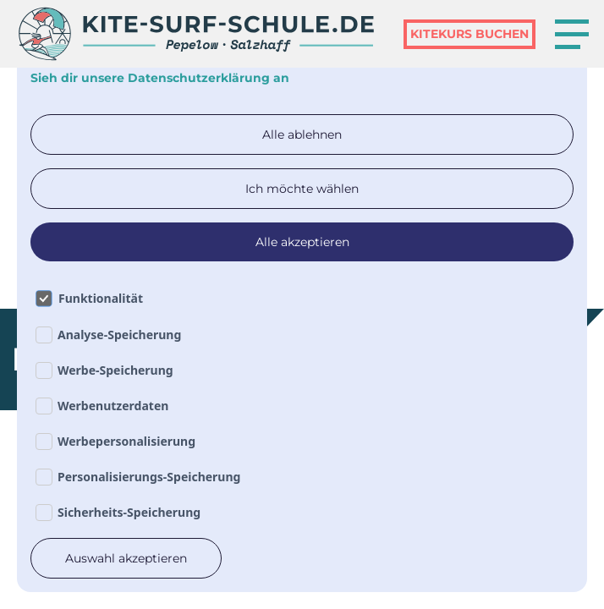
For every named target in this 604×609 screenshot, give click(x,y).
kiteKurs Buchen (469, 33)
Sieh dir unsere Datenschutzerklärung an (159, 77)
